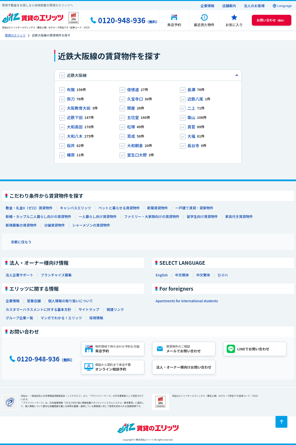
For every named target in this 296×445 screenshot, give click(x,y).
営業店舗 (34, 300)
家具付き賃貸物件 (239, 216)
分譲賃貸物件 (54, 225)
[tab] (148, 75)
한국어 (223, 274)
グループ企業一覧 (19, 317)
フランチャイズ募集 (56, 274)
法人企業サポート (19, 274)
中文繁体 (203, 274)
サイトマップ (88, 309)
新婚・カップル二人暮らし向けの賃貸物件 (38, 216)
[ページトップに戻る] (281, 422)
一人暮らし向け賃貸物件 (98, 216)
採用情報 (96, 317)
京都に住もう (21, 241)
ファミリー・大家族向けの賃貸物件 (151, 216)
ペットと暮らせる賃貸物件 (119, 207)
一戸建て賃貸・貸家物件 (194, 207)
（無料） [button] (271, 20)
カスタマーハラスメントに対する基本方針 (38, 309)
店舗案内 (229, 5)
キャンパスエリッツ (75, 207)
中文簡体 (182, 274)
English (162, 274)
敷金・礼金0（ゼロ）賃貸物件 (29, 207)
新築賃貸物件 (157, 207)
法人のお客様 (254, 5)
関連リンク (115, 309)
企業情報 (207, 5)
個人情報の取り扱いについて (70, 300)
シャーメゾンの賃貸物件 (91, 225)
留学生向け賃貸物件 (202, 216)
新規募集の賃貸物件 (21, 225)
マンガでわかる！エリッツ (61, 317)
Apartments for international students (187, 300)
